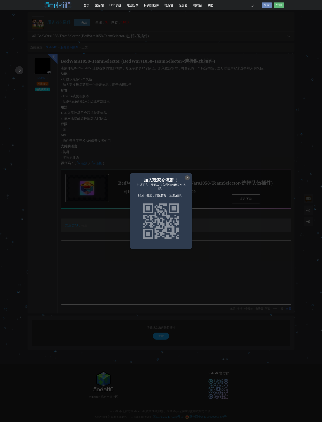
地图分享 (133, 5)
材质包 (168, 5)
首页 (87, 5)
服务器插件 (151, 5)
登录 (267, 5)
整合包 (99, 5)
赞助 (210, 5)
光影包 (183, 5)
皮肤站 (197, 5)
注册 (279, 5)
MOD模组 (115, 5)
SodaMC (58, 5)
